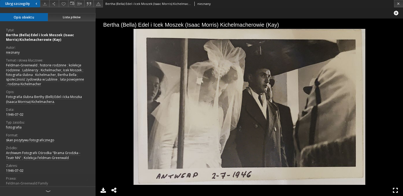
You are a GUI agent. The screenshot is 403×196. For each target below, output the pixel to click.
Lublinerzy (30, 70)
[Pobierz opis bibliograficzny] (79, 4)
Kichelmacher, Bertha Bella (55, 74)
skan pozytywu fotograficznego (30, 140)
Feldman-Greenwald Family (27, 183)
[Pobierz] (44, 3)
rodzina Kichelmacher (24, 84)
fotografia (14, 127)
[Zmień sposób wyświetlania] (71, 3)
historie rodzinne (53, 65)
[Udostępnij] (54, 3)
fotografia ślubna (19, 74)
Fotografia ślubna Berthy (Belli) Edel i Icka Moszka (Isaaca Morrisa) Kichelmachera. (44, 99)
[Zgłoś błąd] (98, 3)
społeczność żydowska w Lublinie (32, 79)
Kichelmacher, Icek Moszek (61, 70)
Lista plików (72, 17)
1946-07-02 (14, 114)
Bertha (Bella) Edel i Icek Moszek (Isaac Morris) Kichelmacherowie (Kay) (40, 37)
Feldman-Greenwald (21, 65)
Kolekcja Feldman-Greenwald (46, 157)
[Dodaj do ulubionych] (63, 3)
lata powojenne (72, 79)
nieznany (13, 52)
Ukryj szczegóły (21, 3)
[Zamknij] (398, 3)
